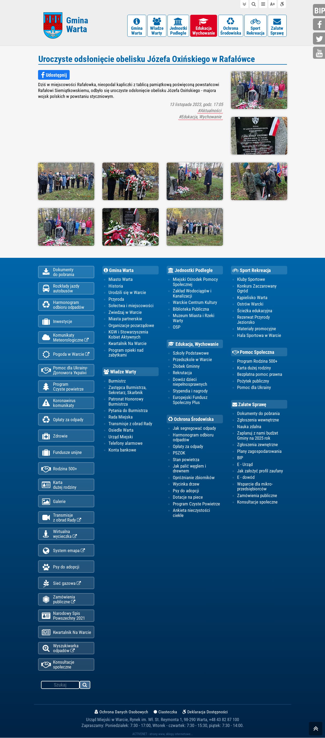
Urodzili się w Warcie (127, 292)
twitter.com (319, 39)
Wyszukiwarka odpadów (60, 648)
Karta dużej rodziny (254, 367)
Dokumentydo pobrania (57, 272)
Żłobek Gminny (186, 366)
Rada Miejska (121, 417)
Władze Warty (120, 372)
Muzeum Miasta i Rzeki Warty (193, 318)
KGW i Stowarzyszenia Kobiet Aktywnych (128, 334)
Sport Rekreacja (251, 270)
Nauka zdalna (249, 426)
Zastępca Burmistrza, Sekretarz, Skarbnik (127, 390)
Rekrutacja (182, 372)
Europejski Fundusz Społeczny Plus (190, 400)
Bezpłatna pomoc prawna (259, 374)
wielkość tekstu (272, 4)
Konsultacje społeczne (57, 665)
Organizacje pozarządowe (131, 325)
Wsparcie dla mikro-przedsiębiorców (255, 486)
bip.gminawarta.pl (319, 10)
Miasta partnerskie (125, 318)
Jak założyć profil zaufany (260, 470)
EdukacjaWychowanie (203, 27)
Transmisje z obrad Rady (130, 423)
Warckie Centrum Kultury (195, 302)
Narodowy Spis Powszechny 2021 (63, 616)
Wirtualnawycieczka (59, 534)
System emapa (63, 550)
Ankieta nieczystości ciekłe (191, 513)
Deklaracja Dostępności (205, 712)
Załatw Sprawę (249, 404)
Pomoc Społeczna (253, 352)
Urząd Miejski (121, 436)
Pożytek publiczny (253, 381)
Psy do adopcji (60, 567)
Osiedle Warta (121, 430)
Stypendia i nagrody (190, 391)
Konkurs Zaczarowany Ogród (257, 288)
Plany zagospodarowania (259, 451)
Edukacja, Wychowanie (193, 344)
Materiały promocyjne (256, 328)
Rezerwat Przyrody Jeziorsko (253, 319)
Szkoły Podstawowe (191, 353)
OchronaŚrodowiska (230, 27)
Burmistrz (117, 381)
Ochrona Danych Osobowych (121, 712)
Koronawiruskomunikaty (58, 403)
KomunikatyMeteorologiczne (65, 337)
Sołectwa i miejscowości (131, 305)
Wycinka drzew (186, 484)
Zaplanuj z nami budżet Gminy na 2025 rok (257, 435)
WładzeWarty (157, 27)
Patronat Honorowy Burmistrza (126, 401)
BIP (240, 457)
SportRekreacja (255, 27)
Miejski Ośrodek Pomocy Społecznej (195, 282)
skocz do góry (315, 729)
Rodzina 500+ (59, 469)
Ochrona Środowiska (191, 419)
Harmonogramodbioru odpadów (62, 305)
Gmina (77, 24)
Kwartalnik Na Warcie (66, 632)
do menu (263, 4)
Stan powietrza (186, 459)
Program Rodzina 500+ (257, 361)
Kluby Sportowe (251, 279)
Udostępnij (54, 75)
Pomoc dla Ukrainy (254, 387)
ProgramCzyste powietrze (62, 386)
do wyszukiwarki (254, 4)
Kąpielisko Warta (252, 297)
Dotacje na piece (188, 497)
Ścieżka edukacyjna (254, 310)
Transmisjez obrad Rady (61, 517)
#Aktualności (210, 110)
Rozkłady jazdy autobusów (60, 288)
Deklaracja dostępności (282, 4)
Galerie (53, 501)
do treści (244, 4)
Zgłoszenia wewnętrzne (258, 420)
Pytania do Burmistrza (128, 410)
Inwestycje (56, 321)
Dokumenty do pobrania (258, 413)
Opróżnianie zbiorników (194, 477)
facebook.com (319, 25)
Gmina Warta (118, 270)
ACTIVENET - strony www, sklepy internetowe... (162, 734)
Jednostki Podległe (190, 270)
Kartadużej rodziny (58, 485)
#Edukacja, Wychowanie (200, 116)
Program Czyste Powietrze (196, 503)
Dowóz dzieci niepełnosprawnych (190, 382)
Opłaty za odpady (62, 420)
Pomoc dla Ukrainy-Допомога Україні (64, 370)
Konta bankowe (122, 450)
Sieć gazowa (61, 583)
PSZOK (179, 453)
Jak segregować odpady (194, 428)
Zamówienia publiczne (58, 599)
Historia (116, 286)
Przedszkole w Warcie (192, 359)
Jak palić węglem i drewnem (189, 468)
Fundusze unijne (61, 452)
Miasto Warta (121, 279)
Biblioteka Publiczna (191, 309)
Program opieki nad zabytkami (126, 352)
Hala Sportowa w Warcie (259, 335)
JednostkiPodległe (178, 27)
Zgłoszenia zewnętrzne (257, 444)
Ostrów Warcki (250, 304)
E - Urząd (245, 464)
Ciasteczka (165, 712)
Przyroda (116, 299)
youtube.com (319, 53)
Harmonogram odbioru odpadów (193, 437)
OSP (176, 327)
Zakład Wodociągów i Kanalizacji (192, 293)
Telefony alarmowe (126, 443)
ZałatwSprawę (277, 27)
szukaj (85, 686)
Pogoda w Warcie (65, 354)
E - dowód (246, 477)
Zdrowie (54, 436)
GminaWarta (136, 27)
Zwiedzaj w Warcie (125, 312)
